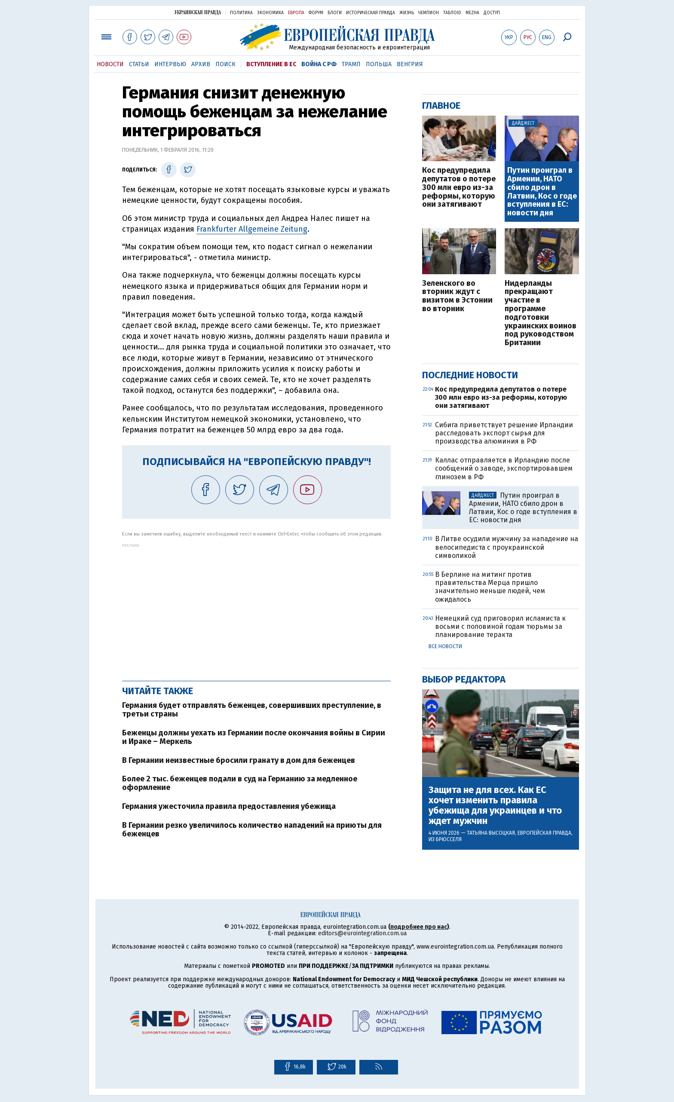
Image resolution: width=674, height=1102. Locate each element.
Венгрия (410, 64)
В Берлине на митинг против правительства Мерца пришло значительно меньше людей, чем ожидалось (490, 586)
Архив (200, 64)
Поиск (225, 64)
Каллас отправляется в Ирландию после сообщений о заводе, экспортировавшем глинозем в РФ (504, 468)
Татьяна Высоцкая (491, 833)
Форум (316, 12)
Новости (110, 64)
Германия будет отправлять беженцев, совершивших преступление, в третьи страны (251, 710)
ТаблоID (452, 12)
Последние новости (470, 375)
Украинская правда (197, 12)
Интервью (170, 64)
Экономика (270, 12)
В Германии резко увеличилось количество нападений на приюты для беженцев (252, 829)
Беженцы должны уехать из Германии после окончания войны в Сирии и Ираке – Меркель (253, 737)
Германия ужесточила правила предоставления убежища (229, 806)
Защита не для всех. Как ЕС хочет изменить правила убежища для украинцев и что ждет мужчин (495, 805)
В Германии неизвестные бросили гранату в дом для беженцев (238, 760)
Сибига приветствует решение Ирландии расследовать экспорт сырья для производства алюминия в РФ (504, 433)
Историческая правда (370, 12)
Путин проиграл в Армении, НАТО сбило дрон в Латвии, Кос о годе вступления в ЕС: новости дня (542, 191)
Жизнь (406, 12)
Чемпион (428, 12)
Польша (379, 64)
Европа (296, 12)
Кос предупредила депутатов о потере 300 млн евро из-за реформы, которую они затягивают (459, 187)
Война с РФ (319, 64)
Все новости (445, 646)
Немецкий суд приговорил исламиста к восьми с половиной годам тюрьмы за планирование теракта (500, 626)
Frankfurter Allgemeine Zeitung (251, 229)
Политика (241, 12)
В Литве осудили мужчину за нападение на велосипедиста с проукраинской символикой (506, 547)
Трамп (351, 64)
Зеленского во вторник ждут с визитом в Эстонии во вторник (457, 296)
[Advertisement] (256, 608)
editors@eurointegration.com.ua (362, 933)
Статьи (139, 64)
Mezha (472, 12)
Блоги (335, 12)
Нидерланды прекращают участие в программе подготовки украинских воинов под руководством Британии (540, 313)
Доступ (492, 12)
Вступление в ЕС (271, 64)
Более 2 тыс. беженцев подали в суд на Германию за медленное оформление (239, 783)
